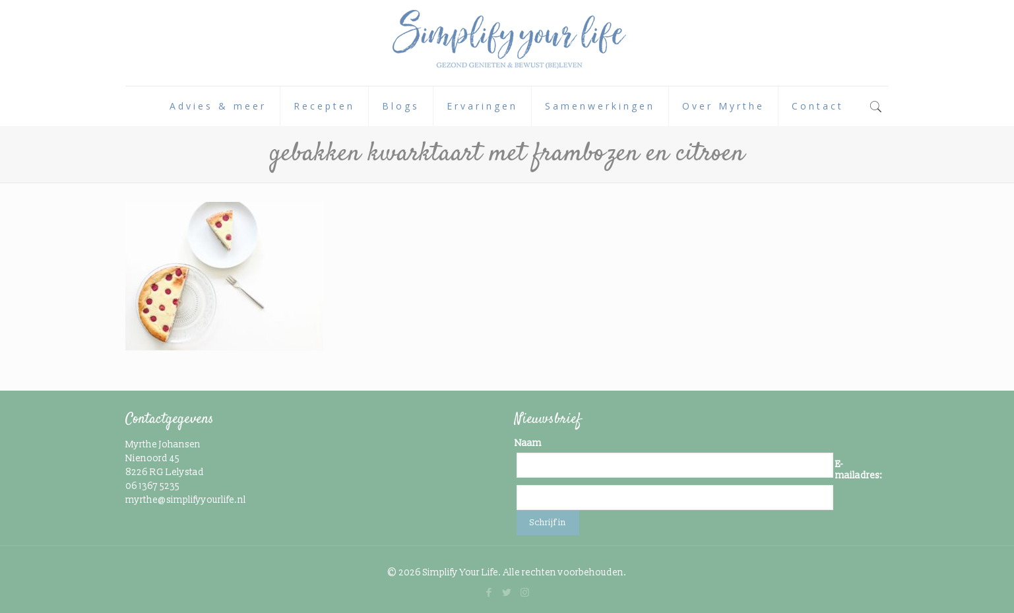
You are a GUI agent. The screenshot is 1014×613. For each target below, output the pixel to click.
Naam (528, 443)
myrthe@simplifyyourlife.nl (185, 499)
